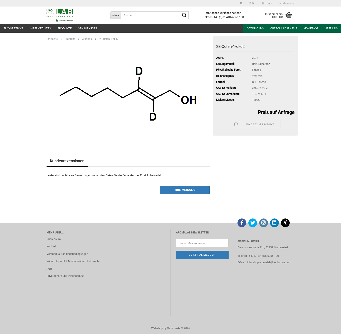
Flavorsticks (13, 28)
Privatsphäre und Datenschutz (65, 275)
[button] (252, 3)
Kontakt (51, 246)
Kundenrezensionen (67, 161)
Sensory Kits (87, 28)
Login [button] (267, 3)
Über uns (331, 28)
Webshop (157, 328)
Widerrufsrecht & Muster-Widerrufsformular (73, 261)
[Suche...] (115, 15)
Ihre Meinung (185, 189)
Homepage (311, 28)
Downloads (255, 28)
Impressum (54, 239)
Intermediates (40, 28)
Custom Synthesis (283, 28)
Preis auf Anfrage (276, 112)
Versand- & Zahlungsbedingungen (67, 253)
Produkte (64, 28)
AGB (49, 268)
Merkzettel (286, 3)
